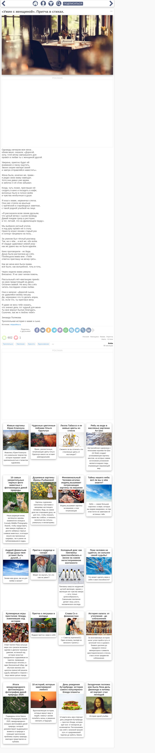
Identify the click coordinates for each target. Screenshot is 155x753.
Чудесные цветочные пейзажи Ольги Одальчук (43, 428)
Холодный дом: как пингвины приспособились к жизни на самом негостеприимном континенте (71, 556)
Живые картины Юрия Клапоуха (16, 426)
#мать (103, 339)
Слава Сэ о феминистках (71, 614)
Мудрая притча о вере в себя (44, 635)
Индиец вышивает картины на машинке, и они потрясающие (71, 508)
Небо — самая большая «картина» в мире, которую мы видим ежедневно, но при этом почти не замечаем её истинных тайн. (99, 509)
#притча (109, 337)
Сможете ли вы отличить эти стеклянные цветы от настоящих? (71, 451)
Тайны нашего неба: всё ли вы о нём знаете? (99, 480)
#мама (102, 337)
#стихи (110, 339)
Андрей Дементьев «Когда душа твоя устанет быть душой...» (15, 554)
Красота (31, 344)
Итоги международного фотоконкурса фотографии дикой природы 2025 (15, 689)
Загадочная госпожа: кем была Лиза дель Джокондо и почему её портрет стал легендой (99, 689)
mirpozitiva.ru (15, 324)
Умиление (20, 344)
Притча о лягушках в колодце (43, 614)
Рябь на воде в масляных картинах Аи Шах (99, 428)
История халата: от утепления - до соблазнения (98, 616)
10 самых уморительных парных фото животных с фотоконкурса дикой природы (15, 483)
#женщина (94, 337)
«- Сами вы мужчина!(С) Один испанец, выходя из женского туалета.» (71, 640)
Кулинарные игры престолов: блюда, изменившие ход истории (15, 617)
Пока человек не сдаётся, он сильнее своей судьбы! (99, 552)
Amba (110, 343)
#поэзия (86, 337)
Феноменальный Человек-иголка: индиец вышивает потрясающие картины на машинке (71, 482)
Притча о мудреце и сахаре (43, 551)
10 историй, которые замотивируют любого (43, 687)
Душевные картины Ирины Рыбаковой (43, 478)
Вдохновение (43, 344)
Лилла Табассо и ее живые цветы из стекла (71, 428)
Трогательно (8, 344)
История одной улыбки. (99, 716)
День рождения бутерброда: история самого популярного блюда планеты (71, 688)
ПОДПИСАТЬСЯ (73, 3)
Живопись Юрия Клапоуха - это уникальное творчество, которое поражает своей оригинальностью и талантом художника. (16, 458)
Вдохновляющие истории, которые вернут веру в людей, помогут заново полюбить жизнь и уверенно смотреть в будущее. (43, 716)
